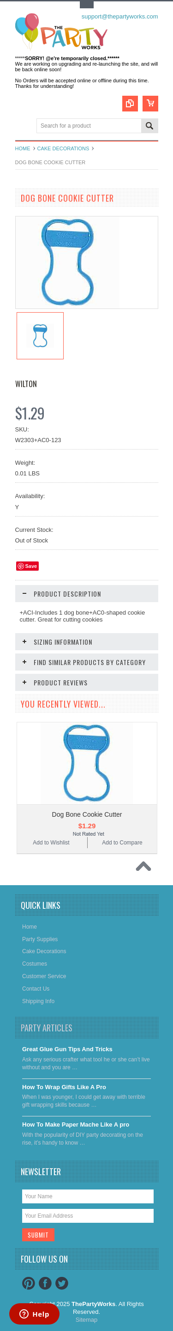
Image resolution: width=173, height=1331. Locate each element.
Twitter (61, 1283)
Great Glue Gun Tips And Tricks (67, 1049)
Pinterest (28, 1283)
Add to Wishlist (51, 842)
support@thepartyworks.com (120, 16)
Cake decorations (63, 148)
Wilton (26, 383)
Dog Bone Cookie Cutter (87, 814)
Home (22, 148)
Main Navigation (23, 126)
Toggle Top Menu (87, 4)
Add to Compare (122, 842)
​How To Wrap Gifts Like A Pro (64, 1087)
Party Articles (46, 1028)
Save (31, 566)
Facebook (45, 1283)
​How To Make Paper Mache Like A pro (75, 1124)
